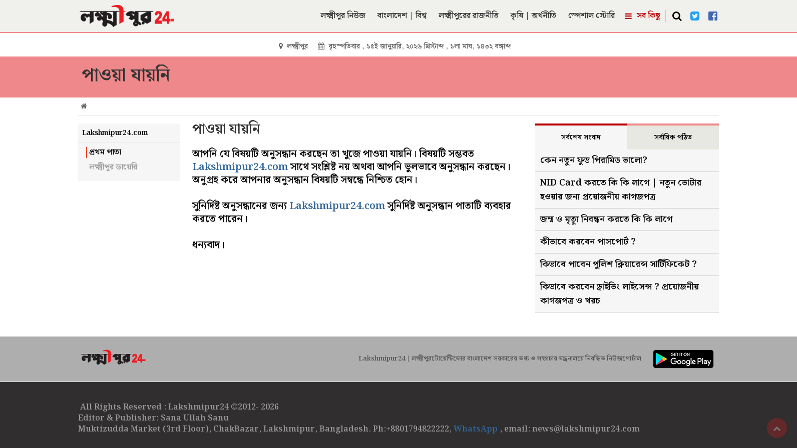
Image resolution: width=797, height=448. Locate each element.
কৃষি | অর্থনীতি (533, 16)
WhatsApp (477, 429)
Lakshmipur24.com (240, 167)
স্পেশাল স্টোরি (591, 16)
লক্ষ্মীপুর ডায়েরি (113, 167)
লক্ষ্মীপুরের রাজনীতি (469, 16)
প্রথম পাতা (105, 152)
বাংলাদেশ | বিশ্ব (402, 16)
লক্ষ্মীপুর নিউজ (342, 16)
